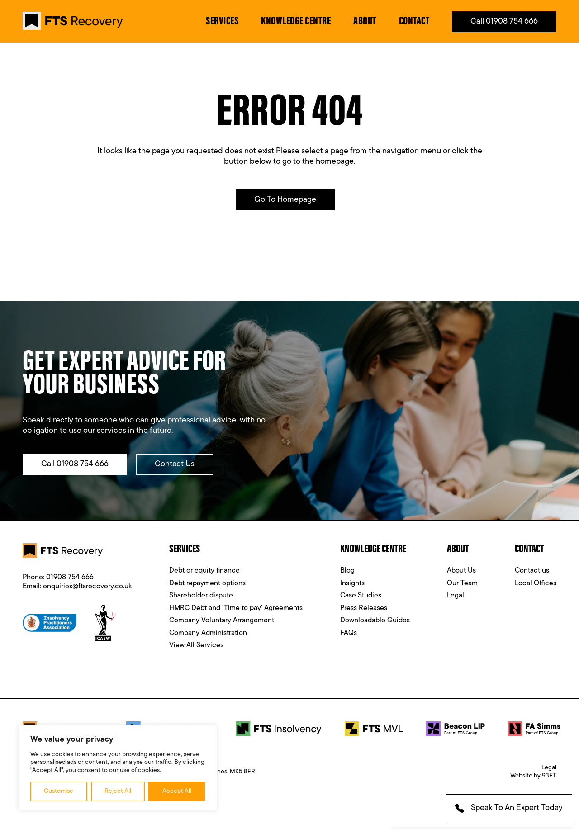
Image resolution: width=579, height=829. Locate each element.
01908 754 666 (70, 577)
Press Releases (363, 608)
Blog (347, 570)
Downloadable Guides (375, 620)
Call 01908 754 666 (504, 21)
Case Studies (360, 595)
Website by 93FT (533, 775)
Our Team (462, 583)
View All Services (196, 645)
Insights (352, 583)
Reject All (117, 791)
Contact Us (175, 464)
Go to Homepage (285, 199)
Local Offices (535, 583)
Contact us (532, 570)
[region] (117, 768)
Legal (455, 595)
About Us (461, 570)
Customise (58, 791)
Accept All (176, 791)
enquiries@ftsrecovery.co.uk (87, 586)
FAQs (348, 633)
